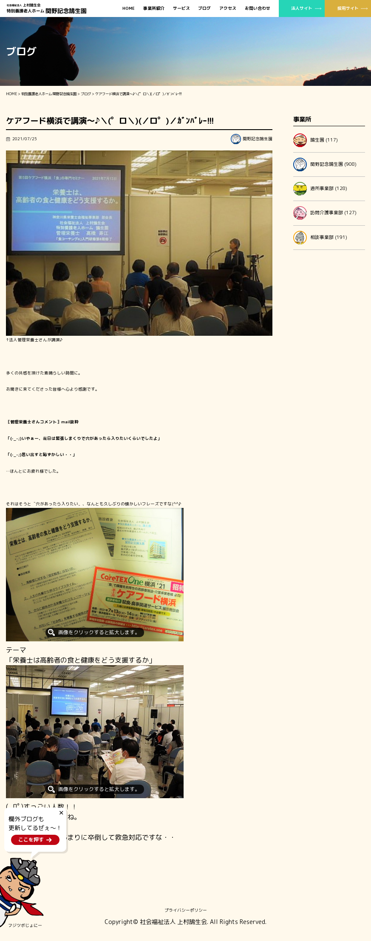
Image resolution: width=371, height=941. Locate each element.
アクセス (227, 8)
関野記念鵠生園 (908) (325, 164)
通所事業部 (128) (320, 189)
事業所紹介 (153, 8)
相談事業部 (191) (320, 237)
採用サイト (348, 8)
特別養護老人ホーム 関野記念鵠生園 (48, 93)
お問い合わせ (257, 8)
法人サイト (301, 8)
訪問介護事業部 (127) (325, 213)
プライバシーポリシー (185, 910)
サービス (181, 8)
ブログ (204, 8)
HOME (128, 8)
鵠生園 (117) (315, 140)
